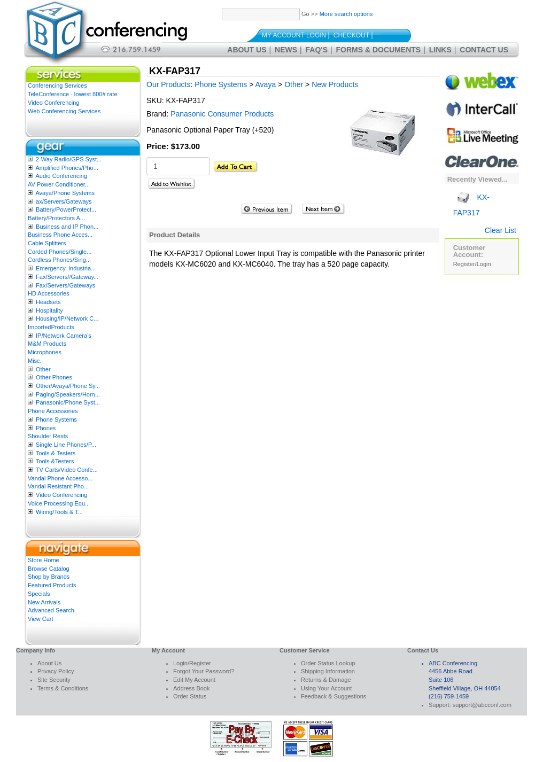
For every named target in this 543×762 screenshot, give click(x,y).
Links (440, 49)
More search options (346, 14)
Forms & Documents (378, 49)
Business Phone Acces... (60, 234)
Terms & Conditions (62, 688)
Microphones (44, 352)
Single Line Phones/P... (66, 444)
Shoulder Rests (48, 436)
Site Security (54, 680)
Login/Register (192, 663)
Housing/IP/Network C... (67, 318)
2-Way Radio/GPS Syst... (69, 159)
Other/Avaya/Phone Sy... (68, 386)
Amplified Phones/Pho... (66, 168)
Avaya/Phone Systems (64, 193)
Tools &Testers (55, 461)
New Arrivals (44, 602)
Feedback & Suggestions (333, 696)
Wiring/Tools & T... (59, 512)
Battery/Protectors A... (56, 218)
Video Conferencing (53, 102)
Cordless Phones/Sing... (59, 259)
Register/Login (472, 264)
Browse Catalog (48, 568)
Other (43, 369)
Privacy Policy (55, 671)
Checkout (351, 35)
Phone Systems (56, 419)
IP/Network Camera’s (63, 335)
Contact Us (484, 49)
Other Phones (54, 377)
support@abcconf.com (482, 705)
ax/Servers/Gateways (64, 201)
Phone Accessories (53, 411)
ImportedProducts (51, 327)
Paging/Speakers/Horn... (68, 394)
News (286, 49)
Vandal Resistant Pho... (58, 486)
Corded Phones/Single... (59, 251)
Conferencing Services (57, 85)
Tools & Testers (55, 453)
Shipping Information (328, 671)
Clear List (500, 230)
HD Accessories (48, 293)
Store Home (43, 560)
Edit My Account (194, 680)
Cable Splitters (47, 243)
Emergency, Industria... (66, 268)
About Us (246, 49)
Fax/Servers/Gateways (65, 285)
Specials (39, 593)
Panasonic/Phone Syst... (68, 402)
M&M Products (47, 343)
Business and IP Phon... (67, 226)
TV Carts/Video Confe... (67, 469)
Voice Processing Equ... (59, 503)
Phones (46, 428)
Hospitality (49, 310)
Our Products (168, 84)
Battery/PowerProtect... (66, 209)
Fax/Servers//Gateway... (67, 277)
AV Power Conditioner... (59, 184)
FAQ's (317, 49)
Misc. (35, 360)
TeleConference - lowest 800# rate (73, 94)
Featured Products (52, 585)
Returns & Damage (326, 680)
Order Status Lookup (328, 663)
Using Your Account (326, 688)
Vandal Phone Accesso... (60, 478)
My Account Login (294, 35)
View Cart (40, 619)
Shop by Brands (48, 576)
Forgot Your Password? (203, 671)
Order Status (189, 696)
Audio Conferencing (61, 176)
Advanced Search (51, 610)
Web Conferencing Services (64, 111)
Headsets (48, 302)
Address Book (191, 688)
